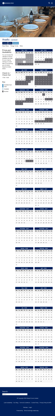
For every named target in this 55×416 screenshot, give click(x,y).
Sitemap (25, 407)
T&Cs (21, 46)
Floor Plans (5, 46)
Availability (15, 43)
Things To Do (14, 46)
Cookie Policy (34, 402)
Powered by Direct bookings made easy (28, 410)
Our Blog (15, 402)
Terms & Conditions (24, 402)
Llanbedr (14, 40)
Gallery (10, 43)
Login (30, 407)
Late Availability (8, 402)
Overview (5, 43)
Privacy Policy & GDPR (45, 402)
